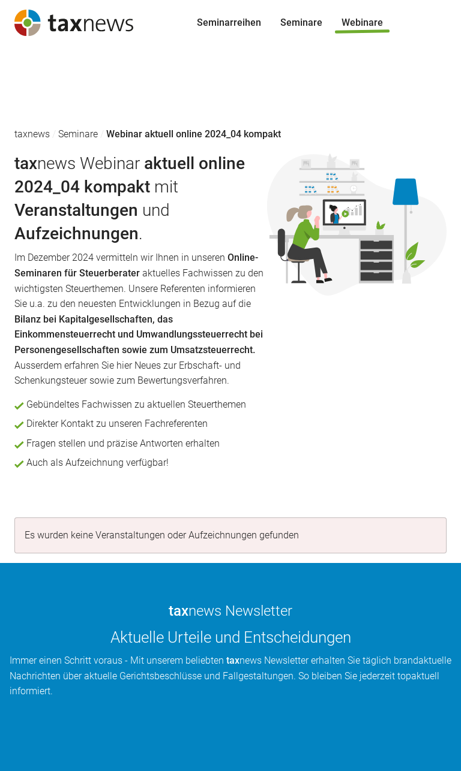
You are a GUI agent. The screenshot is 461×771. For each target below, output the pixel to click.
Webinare (30, 115)
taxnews (32, 134)
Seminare (31, 92)
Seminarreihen (42, 68)
